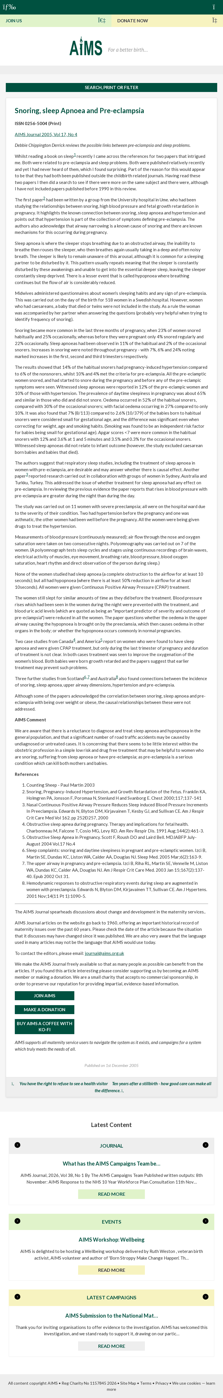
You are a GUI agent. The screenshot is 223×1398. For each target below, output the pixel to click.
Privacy (161, 1383)
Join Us (56, 20)
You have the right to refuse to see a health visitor (63, 1083)
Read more (111, 1194)
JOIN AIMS (44, 995)
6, (85, 677)
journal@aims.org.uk (104, 953)
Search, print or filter (111, 87)
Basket (216, 6)
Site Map (128, 1383)
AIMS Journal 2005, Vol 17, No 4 (46, 134)
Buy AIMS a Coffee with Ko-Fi (44, 1026)
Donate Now (167, 20)
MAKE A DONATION (44, 1009)
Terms (146, 1383)
